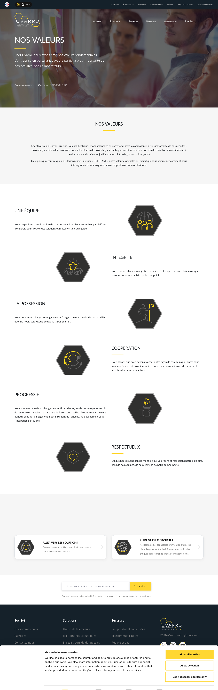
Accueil (97, 21)
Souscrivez (140, 586)
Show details (179, 683)
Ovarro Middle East (205, 4)
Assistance (170, 21)
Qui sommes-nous (24, 85)
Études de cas (128, 4)
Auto (28, 4)
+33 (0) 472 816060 (185, 4)
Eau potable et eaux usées (128, 629)
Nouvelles (142, 4)
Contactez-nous (157, 4)
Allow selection (189, 656)
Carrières (115, 4)
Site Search (190, 21)
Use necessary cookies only (190, 667)
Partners (151, 21)
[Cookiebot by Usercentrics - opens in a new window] (22, 683)
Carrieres (43, 85)
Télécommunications (125, 636)
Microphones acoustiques (79, 636)
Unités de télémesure (77, 629)
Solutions (115, 21)
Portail (170, 4)
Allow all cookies (189, 645)
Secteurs (133, 21)
